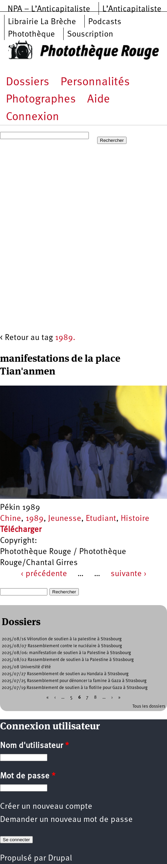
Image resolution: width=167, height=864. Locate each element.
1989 (35, 519)
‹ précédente (44, 574)
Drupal (60, 858)
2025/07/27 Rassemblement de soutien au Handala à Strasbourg (65, 674)
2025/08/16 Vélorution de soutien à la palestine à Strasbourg (62, 639)
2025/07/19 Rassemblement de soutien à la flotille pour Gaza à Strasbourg (75, 688)
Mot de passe (27, 776)
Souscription (90, 34)
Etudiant (101, 519)
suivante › (129, 574)
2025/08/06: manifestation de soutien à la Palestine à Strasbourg (66, 653)
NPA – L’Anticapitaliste (49, 9)
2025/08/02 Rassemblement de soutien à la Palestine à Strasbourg (68, 660)
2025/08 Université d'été (26, 667)
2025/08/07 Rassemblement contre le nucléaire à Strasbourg (62, 646)
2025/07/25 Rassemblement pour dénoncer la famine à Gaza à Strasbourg (74, 681)
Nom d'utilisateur (34, 746)
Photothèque (31, 34)
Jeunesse (64, 519)
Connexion (32, 117)
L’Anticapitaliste (131, 9)
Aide (98, 99)
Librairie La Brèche (42, 22)
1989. (65, 338)
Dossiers (27, 82)
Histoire (135, 519)
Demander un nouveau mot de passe (66, 820)
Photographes (41, 99)
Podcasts (104, 22)
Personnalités (95, 82)
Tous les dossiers (148, 706)
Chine (10, 519)
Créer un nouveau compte (46, 807)
